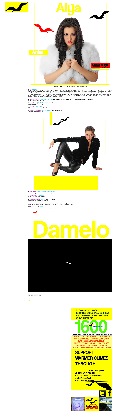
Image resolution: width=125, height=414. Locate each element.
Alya (85, 86)
